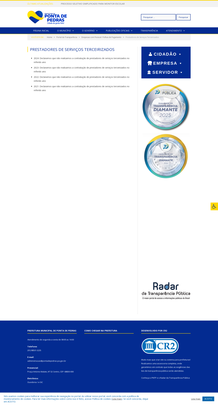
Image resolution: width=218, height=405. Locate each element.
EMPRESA (168, 63)
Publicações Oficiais (117, 30)
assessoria (162, 363)
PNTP (154, 377)
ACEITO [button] (208, 398)
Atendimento (174, 30)
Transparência (149, 30)
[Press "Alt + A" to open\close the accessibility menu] (214, 206)
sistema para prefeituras (178, 359)
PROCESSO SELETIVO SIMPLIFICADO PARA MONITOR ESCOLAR (93, 3)
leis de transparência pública (154, 371)
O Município (64, 30)
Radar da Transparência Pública (175, 377)
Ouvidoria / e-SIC (35, 382)
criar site (160, 359)
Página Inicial (41, 30)
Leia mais (117, 398)
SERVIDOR (168, 72)
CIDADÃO (168, 54)
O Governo (88, 30)
